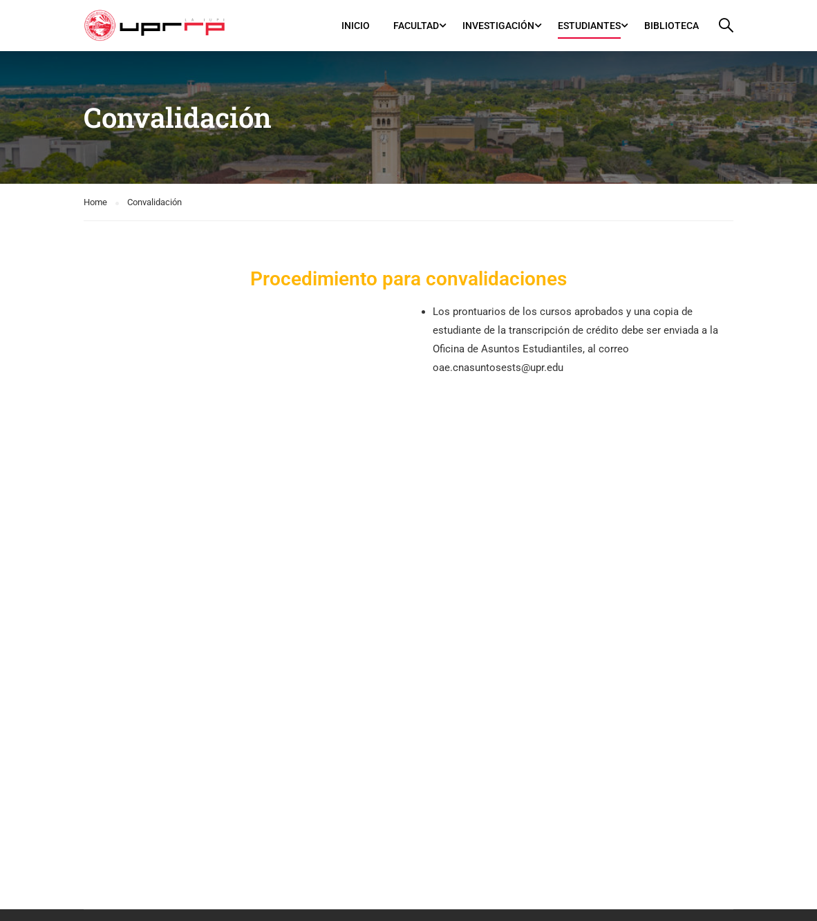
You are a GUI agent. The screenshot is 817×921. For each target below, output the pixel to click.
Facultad (416, 25)
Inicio (355, 25)
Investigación (498, 25)
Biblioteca (671, 25)
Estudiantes (589, 25)
